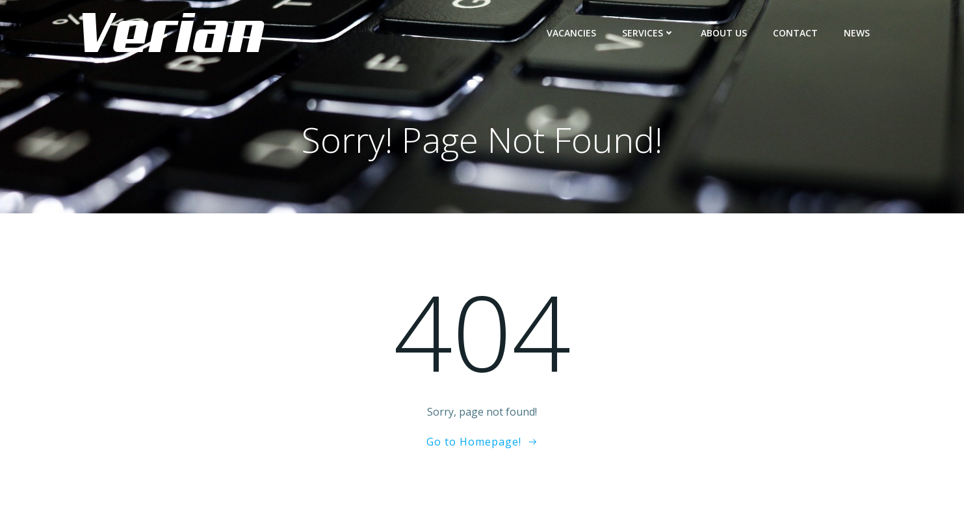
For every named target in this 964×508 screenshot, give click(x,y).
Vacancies (571, 33)
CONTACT (795, 33)
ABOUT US (724, 33)
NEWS (857, 33)
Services (648, 33)
